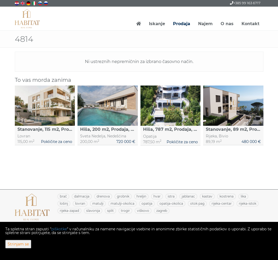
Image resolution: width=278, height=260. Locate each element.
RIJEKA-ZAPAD (69, 211)
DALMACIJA (81, 196)
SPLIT (110, 211)
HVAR (157, 196)
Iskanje (157, 23)
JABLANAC (188, 196)
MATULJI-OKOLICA (122, 203)
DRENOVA (103, 196)
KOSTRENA (227, 196)
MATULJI (97, 203)
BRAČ (63, 196)
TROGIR (125, 211)
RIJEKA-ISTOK (247, 203)
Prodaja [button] (181, 23)
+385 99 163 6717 (245, 3)
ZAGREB (161, 211)
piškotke (59, 229)
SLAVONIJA (93, 211)
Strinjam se (18, 244)
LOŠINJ (64, 203)
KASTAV (207, 196)
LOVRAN (80, 203)
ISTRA (171, 196)
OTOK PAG (197, 203)
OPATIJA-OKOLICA (171, 203)
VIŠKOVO (143, 211)
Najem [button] (205, 23)
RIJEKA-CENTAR (222, 203)
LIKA (243, 196)
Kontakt (250, 23)
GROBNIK (123, 196)
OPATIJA (147, 203)
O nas (227, 23)
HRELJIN (141, 196)
